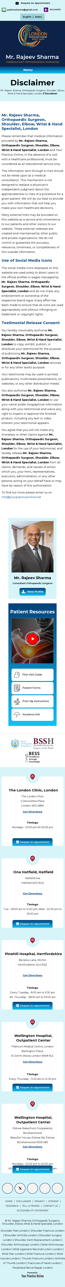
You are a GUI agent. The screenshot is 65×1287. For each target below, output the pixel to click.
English (27, 16)
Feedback (12, 1206)
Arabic (38, 16)
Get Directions (32, 811)
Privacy (40, 1201)
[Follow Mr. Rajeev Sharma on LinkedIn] (32, 1188)
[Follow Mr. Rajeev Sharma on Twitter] (20, 1188)
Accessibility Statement (32, 1210)
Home (9, 1201)
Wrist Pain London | (14, 1253)
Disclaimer (23, 1201)
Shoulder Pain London (15, 1230)
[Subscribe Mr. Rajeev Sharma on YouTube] (57, 1188)
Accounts (52, 9)
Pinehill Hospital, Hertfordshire (33, 954)
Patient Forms (27, 688)
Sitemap (53, 1201)
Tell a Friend (31, 1206)
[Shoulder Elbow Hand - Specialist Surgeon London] (32, 35)
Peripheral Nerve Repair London (32, 1267)
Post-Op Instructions (31, 701)
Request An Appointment (32, 3)
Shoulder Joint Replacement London (37, 1240)
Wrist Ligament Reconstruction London (37, 1249)
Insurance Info (26, 714)
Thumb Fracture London (37, 1258)
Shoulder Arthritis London (21, 1235)
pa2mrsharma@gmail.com (22, 9)
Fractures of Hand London (44, 1263)
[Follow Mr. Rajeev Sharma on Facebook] (7, 1188)
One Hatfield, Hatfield (33, 872)
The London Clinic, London (33, 790)
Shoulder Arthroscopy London (20, 1244)
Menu (31, 70)
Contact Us (50, 1206)
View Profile (32, 592)
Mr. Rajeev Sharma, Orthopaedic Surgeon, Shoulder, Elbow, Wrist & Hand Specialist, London (32, 1222)
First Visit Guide (27, 674)
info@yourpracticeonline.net (21, 497)
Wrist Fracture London (41, 1253)
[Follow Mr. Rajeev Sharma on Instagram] (45, 1188)
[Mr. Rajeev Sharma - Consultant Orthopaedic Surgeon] (32, 58)
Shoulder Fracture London (47, 1230)
